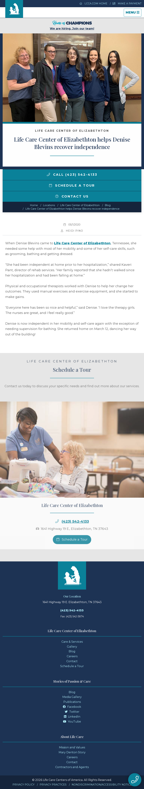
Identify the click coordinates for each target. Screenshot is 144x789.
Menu (133, 13)
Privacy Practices (53, 784)
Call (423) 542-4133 (72, 175)
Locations (49, 205)
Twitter (72, 711)
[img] (48, 174)
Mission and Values (72, 747)
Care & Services (72, 641)
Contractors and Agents (72, 767)
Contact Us (72, 196)
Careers (72, 656)
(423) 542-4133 (75, 528)
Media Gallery (72, 697)
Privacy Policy (23, 784)
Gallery (72, 646)
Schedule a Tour (72, 185)
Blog (108, 205)
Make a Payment (126, 3)
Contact (72, 661)
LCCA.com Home (93, 3)
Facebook (72, 706)
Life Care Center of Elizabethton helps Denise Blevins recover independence (72, 208)
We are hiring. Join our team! (72, 25)
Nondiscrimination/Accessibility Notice (102, 784)
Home (34, 205)
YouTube (72, 721)
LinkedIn (72, 716)
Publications (72, 702)
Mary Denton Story (72, 752)
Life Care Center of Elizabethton (80, 205)
